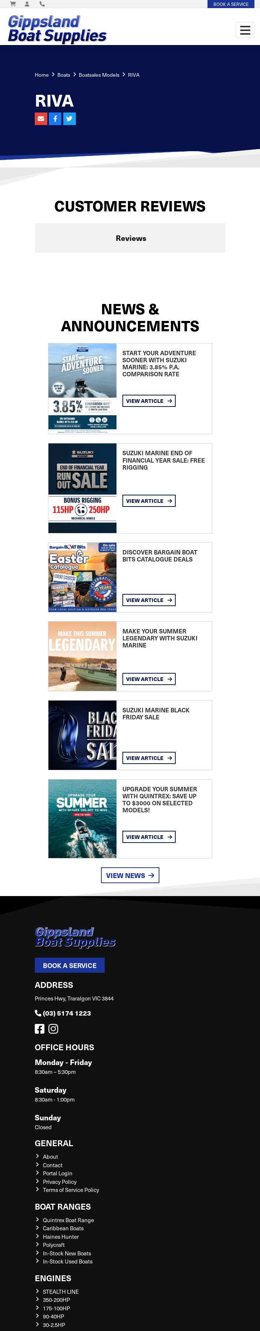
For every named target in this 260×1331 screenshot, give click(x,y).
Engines (53, 1277)
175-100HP (56, 1308)
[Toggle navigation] (245, 30)
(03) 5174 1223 (63, 1012)
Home (42, 75)
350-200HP (56, 1300)
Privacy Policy (60, 1182)
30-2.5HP (54, 1325)
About (50, 1156)
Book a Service (70, 965)
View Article (149, 400)
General (54, 1142)
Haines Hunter (61, 1237)
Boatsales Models (99, 75)
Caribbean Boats (63, 1228)
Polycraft (54, 1245)
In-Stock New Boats (67, 1253)
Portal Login (57, 1173)
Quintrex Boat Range (68, 1220)
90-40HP (53, 1316)
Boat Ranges (63, 1206)
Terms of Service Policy (71, 1190)
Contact (53, 1165)
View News (130, 875)
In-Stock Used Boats (67, 1261)
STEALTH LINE (61, 1291)
